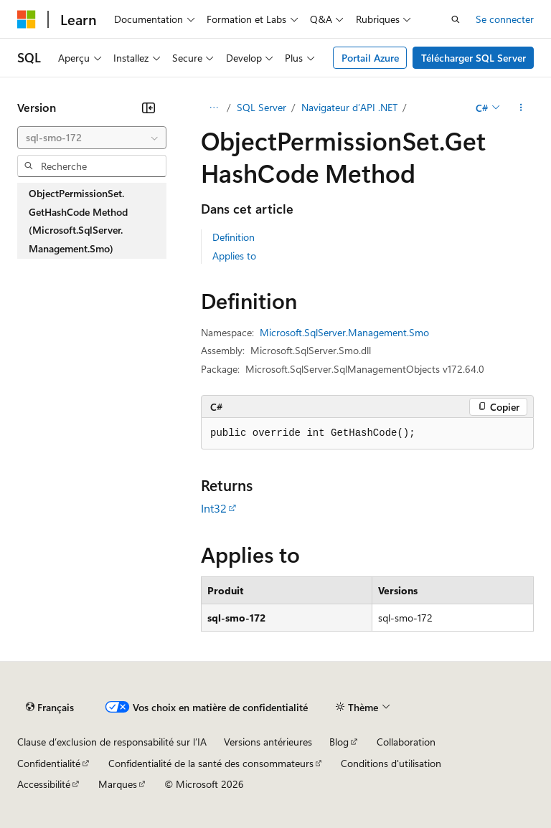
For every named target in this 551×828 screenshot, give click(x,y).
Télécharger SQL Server (473, 58)
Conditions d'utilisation (391, 763)
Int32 (214, 507)
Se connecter (505, 19)
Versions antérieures (268, 741)
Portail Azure (370, 58)
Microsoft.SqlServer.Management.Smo (344, 332)
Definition (233, 237)
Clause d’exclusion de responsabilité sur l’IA (112, 741)
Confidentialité (48, 763)
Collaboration (406, 741)
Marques (117, 784)
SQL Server (261, 107)
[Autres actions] (521, 107)
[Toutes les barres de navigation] (213, 107)
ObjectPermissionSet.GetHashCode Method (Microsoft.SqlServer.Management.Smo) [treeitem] (78, 220)
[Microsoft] (26, 19)
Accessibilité (43, 784)
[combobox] (91, 137)
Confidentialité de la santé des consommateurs (211, 763)
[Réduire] (148, 107)
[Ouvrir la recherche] (455, 19)
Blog (339, 741)
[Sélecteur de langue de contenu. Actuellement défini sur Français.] (50, 707)
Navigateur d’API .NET (349, 107)
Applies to (234, 255)
